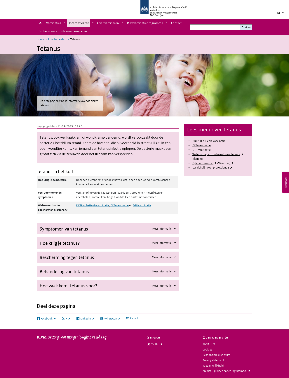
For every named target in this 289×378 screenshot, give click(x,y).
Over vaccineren (108, 23)
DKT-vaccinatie (119, 205)
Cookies (207, 349)
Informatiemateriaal (74, 31)
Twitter (165, 344)
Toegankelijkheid (213, 365)
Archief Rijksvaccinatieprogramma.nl (227, 371)
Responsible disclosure (216, 355)
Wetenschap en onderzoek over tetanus (218, 154)
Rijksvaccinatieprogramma (145, 23)
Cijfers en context (204, 163)
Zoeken (246, 27)
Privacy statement (213, 360)
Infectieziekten (79, 23)
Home (40, 23)
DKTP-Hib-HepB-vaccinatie (92, 205)
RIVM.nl (217, 344)
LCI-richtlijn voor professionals (212, 167)
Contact (176, 23)
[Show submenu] (64, 23)
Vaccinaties (53, 23)
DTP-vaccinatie (142, 205)
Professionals (48, 31)
